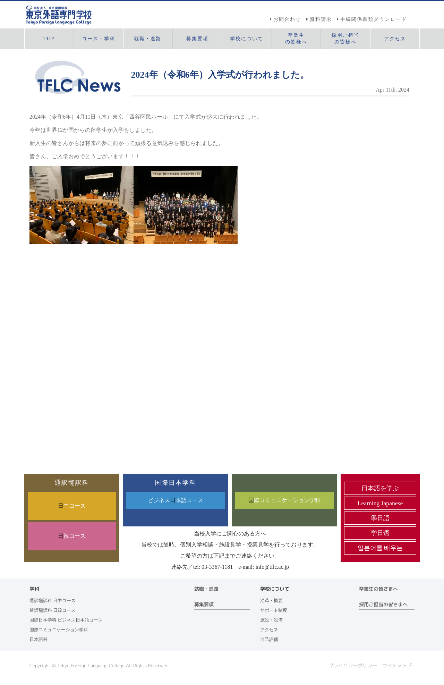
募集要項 (204, 604)
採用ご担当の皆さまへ (383, 604)
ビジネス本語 (175, 500)
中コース (72, 506)
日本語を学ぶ (380, 488)
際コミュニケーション (284, 500)
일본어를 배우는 (380, 547)
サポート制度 (273, 610)
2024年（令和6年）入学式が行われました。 (220, 75)
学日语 (380, 533)
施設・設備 (271, 620)
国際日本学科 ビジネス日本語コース (66, 620)
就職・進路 (206, 588)
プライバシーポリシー (352, 665)
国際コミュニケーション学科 (58, 629)
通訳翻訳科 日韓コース (52, 610)
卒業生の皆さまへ (378, 588)
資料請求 (321, 19)
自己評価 (269, 639)
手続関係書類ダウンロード (373, 19)
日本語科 (38, 639)
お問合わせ (287, 19)
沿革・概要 (271, 600)
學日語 (380, 518)
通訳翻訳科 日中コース (52, 600)
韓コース (72, 536)
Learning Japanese (380, 503)
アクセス (269, 629)
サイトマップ (397, 665)
